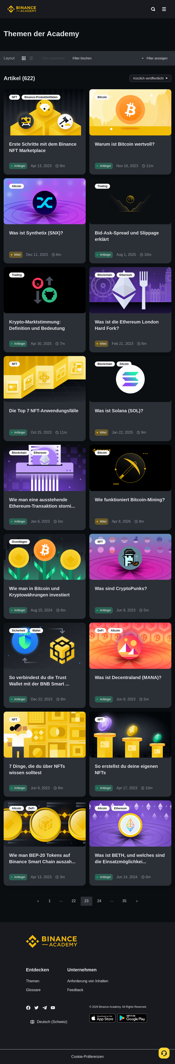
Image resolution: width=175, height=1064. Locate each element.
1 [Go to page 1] (50, 901)
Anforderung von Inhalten (87, 981)
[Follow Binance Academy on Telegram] (44, 1008)
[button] (164, 9)
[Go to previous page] (38, 901)
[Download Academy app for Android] (132, 1019)
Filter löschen (82, 58)
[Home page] (21, 9)
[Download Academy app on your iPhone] (102, 1019)
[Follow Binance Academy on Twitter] (36, 1008)
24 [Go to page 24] (99, 901)
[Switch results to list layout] (31, 58)
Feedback (75, 990)
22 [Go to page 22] (74, 901)
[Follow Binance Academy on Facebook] (28, 1007)
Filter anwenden (53, 58)
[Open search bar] (152, 9)
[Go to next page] (136, 901)
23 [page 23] (86, 901)
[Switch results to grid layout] (23, 58)
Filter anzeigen (153, 58)
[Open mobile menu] (164, 9)
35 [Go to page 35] (124, 901)
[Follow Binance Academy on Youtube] (53, 1007)
